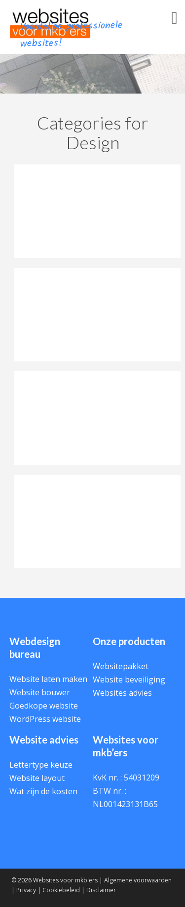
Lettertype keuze (41, 764)
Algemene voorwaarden (138, 880)
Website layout (37, 778)
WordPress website (45, 718)
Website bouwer (39, 692)
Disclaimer (101, 890)
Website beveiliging (129, 679)
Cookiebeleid (61, 890)
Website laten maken (48, 679)
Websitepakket (120, 666)
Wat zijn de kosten (43, 791)
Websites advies (122, 692)
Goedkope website (43, 705)
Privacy (26, 890)
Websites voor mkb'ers (65, 880)
